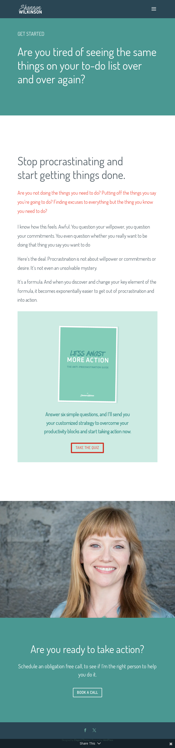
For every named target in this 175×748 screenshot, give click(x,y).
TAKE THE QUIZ (87, 447)
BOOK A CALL (87, 692)
